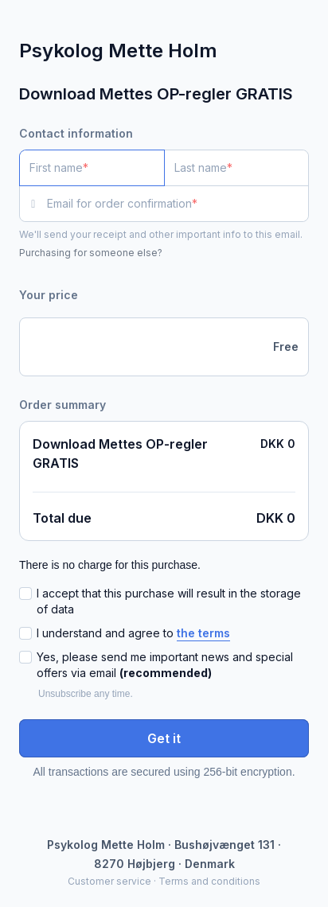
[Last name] (237, 167)
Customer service (109, 881)
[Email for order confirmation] (178, 203)
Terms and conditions (209, 881)
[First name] (92, 167)
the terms (203, 633)
